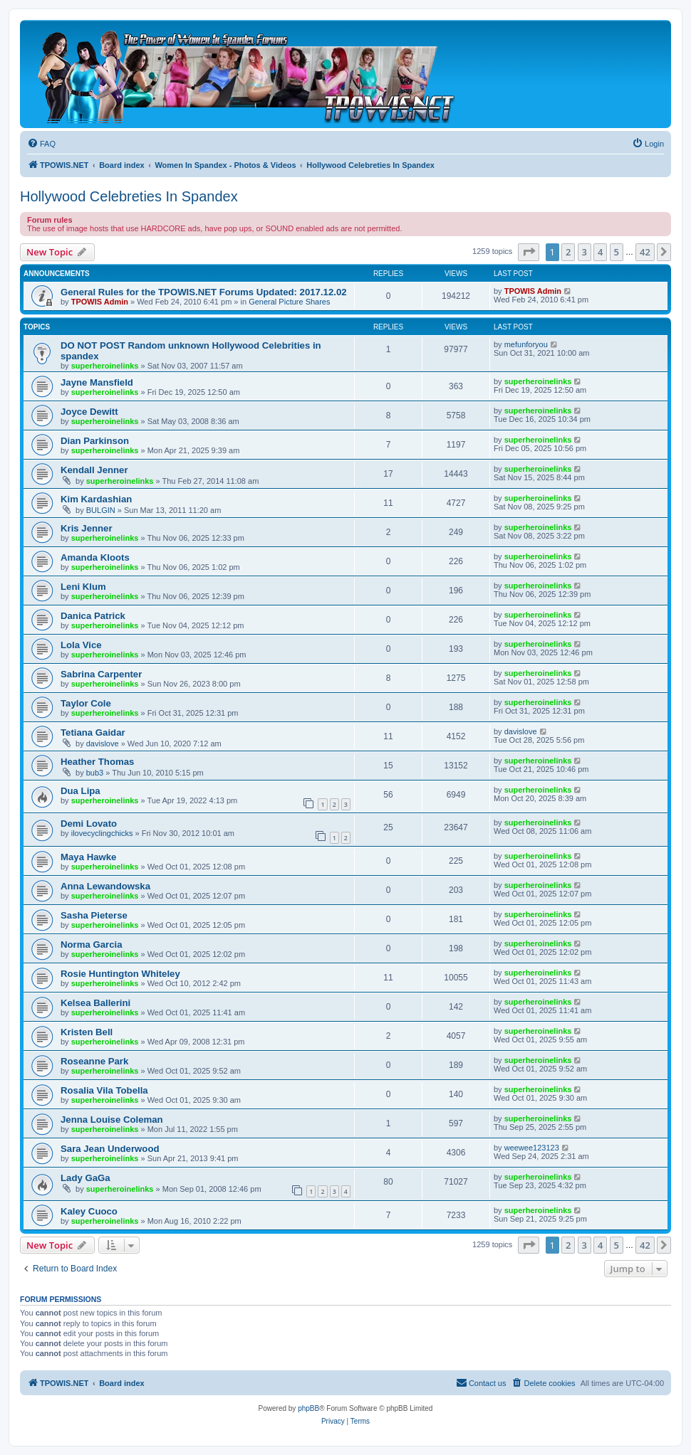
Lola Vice (81, 645)
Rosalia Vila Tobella (104, 1090)
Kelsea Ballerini (95, 1003)
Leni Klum (83, 586)
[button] (528, 251)
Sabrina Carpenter (101, 674)
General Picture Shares (289, 301)
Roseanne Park (94, 1061)
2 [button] (568, 251)
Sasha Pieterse (94, 915)
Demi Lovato (89, 823)
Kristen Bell (87, 1032)
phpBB (308, 1408)
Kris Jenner (87, 528)
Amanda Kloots (95, 557)
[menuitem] (41, 143)
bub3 (94, 772)
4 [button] (600, 251)
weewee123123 (531, 1147)
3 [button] (584, 251)
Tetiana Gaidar (93, 732)
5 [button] (616, 251)
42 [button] (645, 251)
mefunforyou (526, 344)
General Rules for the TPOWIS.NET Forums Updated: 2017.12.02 (204, 292)
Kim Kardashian (96, 499)
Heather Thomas (97, 761)
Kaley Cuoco (89, 1211)
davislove (102, 743)
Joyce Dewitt (89, 411)
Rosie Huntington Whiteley (120, 973)
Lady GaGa (85, 1178)
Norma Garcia (92, 944)
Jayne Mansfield (97, 382)
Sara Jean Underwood (110, 1148)
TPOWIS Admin (99, 301)
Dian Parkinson (95, 440)
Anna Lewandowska (105, 886)
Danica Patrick (93, 615)
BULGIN (100, 510)
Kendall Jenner (94, 470)
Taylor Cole (86, 703)
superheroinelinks (105, 365)
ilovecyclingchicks (102, 833)
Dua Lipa (80, 790)
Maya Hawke (88, 857)
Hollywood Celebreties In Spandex (129, 196)
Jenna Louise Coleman (112, 1119)
